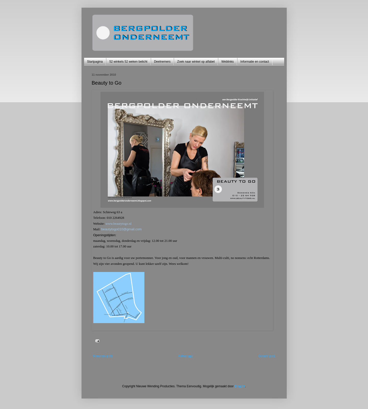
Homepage (185, 356)
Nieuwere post (103, 356)
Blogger (240, 386)
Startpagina (95, 61)
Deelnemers (162, 61)
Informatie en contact (254, 61)
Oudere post (266, 356)
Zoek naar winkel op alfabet (196, 61)
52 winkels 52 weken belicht (128, 61)
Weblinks (227, 61)
